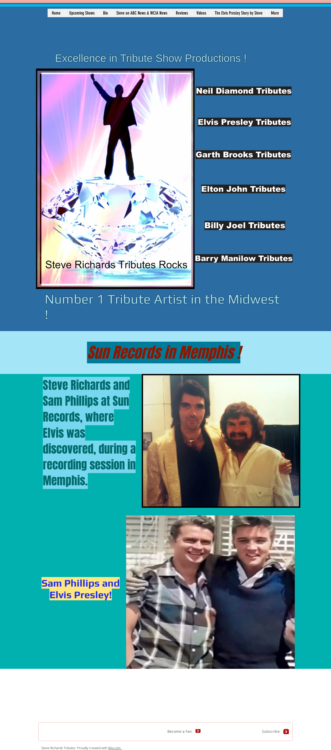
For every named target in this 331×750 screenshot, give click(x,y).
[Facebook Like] (74, 734)
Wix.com (115, 748)
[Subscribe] (276, 731)
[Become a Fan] (188, 731)
